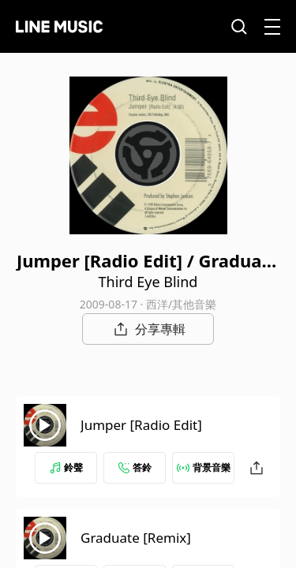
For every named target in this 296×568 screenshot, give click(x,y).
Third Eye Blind (148, 281)
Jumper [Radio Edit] (141, 425)
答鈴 (135, 467)
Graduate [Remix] (136, 538)
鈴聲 (66, 467)
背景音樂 (203, 467)
